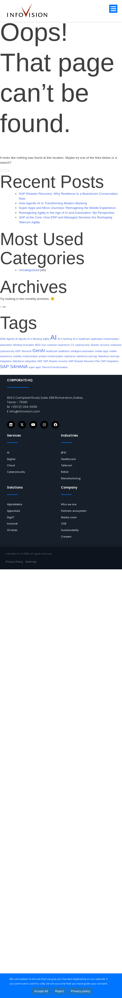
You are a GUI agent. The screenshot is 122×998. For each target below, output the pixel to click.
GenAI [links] (38, 350)
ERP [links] (18, 351)
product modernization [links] (51, 356)
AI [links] (53, 337)
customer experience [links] (58, 344)
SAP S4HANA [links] (14, 366)
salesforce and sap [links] (86, 356)
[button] (113, 9)
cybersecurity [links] (82, 344)
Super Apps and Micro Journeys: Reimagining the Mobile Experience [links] (67, 208)
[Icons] (11, 425)
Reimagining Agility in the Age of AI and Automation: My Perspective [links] (66, 212)
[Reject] (116, 985)
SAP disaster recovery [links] (55, 361)
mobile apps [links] (101, 351)
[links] (31, 10)
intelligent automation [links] (82, 351)
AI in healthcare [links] (81, 338)
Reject (59, 991)
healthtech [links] (64, 351)
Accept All (41, 991)
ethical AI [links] (26, 351)
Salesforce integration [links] (25, 361)
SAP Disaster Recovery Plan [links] (84, 361)
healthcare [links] (52, 351)
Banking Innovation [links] (23, 344)
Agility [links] (46, 338)
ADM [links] (3, 338)
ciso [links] (43, 344)
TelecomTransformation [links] (55, 367)
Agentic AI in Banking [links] (30, 338)
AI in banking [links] (65, 338)
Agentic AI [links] (11, 338)
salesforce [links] (70, 356)
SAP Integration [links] (109, 361)
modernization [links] (30, 356)
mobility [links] (17, 356)
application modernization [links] (105, 338)
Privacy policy (80, 991)
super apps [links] (35, 367)
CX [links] (72, 344)
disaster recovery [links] (100, 344)
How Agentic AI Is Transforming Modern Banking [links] (53, 203)
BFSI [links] (38, 344)
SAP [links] (39, 361)
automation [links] (6, 344)
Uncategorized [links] (29, 270)
